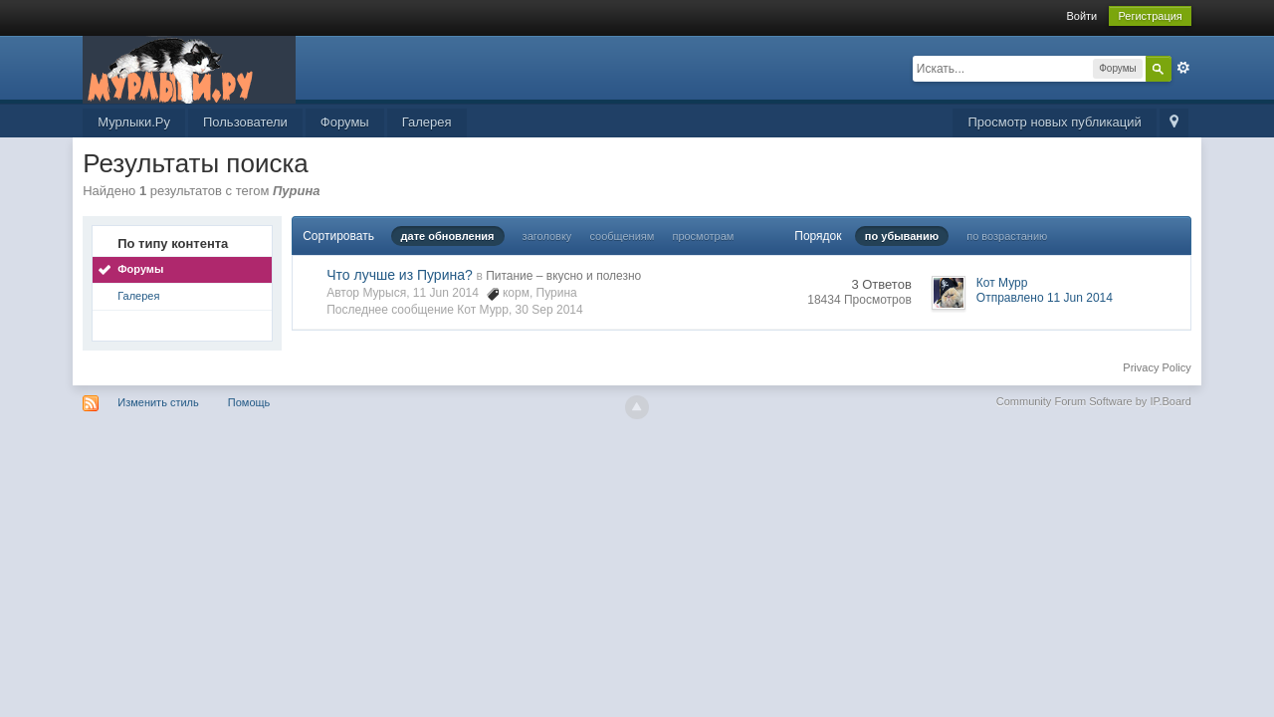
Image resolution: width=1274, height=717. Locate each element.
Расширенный (1183, 68)
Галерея (427, 122)
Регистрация (1149, 16)
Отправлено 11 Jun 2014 (1044, 298)
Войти (1081, 16)
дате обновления (448, 236)
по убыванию (902, 236)
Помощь (249, 402)
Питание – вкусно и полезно (563, 276)
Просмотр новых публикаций (1054, 122)
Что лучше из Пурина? (399, 275)
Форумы (344, 122)
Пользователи (245, 122)
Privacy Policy (1156, 367)
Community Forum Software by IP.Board (1093, 401)
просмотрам (703, 236)
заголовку (547, 236)
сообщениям (621, 236)
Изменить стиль (158, 402)
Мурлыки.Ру (134, 122)
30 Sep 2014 (549, 310)
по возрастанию (1006, 236)
